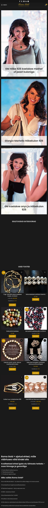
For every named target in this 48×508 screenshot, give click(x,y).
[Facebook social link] (20, 1)
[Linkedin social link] (26, 1)
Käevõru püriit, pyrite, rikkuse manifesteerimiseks (12, 363)
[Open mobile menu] (4, 4)
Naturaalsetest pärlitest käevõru (36, 294)
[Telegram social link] (28, 1)
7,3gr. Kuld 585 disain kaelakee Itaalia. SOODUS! (12, 295)
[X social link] (22, 1)
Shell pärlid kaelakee (12, 331)
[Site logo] (24, 4)
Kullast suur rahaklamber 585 (12, 399)
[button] (12, 305)
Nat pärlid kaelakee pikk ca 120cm (35, 331)
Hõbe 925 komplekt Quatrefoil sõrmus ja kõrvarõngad (35, 363)
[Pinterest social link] (24, 1)
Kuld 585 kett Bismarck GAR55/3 (35, 399)
